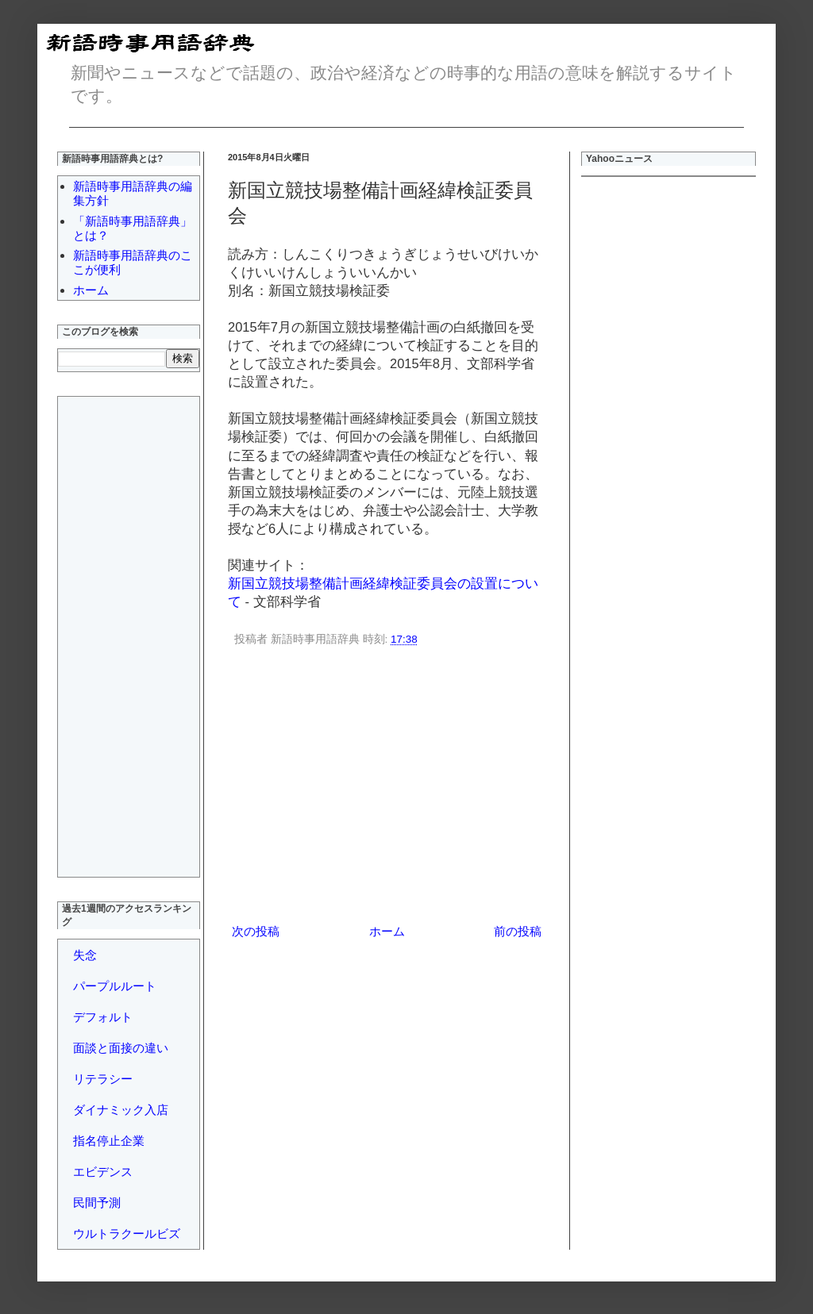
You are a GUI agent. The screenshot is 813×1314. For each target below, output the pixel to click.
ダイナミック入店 (120, 1109)
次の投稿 (255, 931)
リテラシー (103, 1078)
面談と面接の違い (120, 1048)
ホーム (387, 931)
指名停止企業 (108, 1140)
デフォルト (103, 1017)
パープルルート (114, 986)
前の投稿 (517, 931)
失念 (85, 955)
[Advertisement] (386, 788)
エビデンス (103, 1171)
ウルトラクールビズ (126, 1233)
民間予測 (97, 1202)
